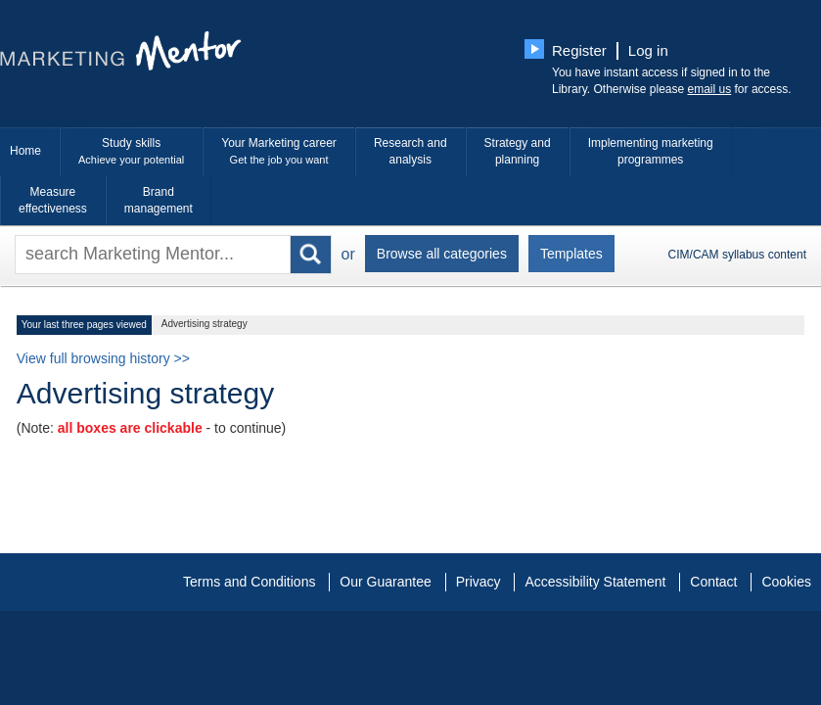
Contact (713, 581)
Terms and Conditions (249, 581)
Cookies (786, 581)
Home (25, 151)
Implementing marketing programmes (650, 151)
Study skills (131, 152)
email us (710, 89)
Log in (648, 50)
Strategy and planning (517, 151)
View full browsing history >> (103, 358)
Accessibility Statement (595, 581)
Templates (571, 253)
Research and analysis (410, 151)
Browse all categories (442, 253)
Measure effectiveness (53, 200)
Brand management (158, 200)
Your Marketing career (279, 152)
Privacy (478, 581)
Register (579, 50)
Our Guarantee (385, 581)
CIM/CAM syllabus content (737, 254)
